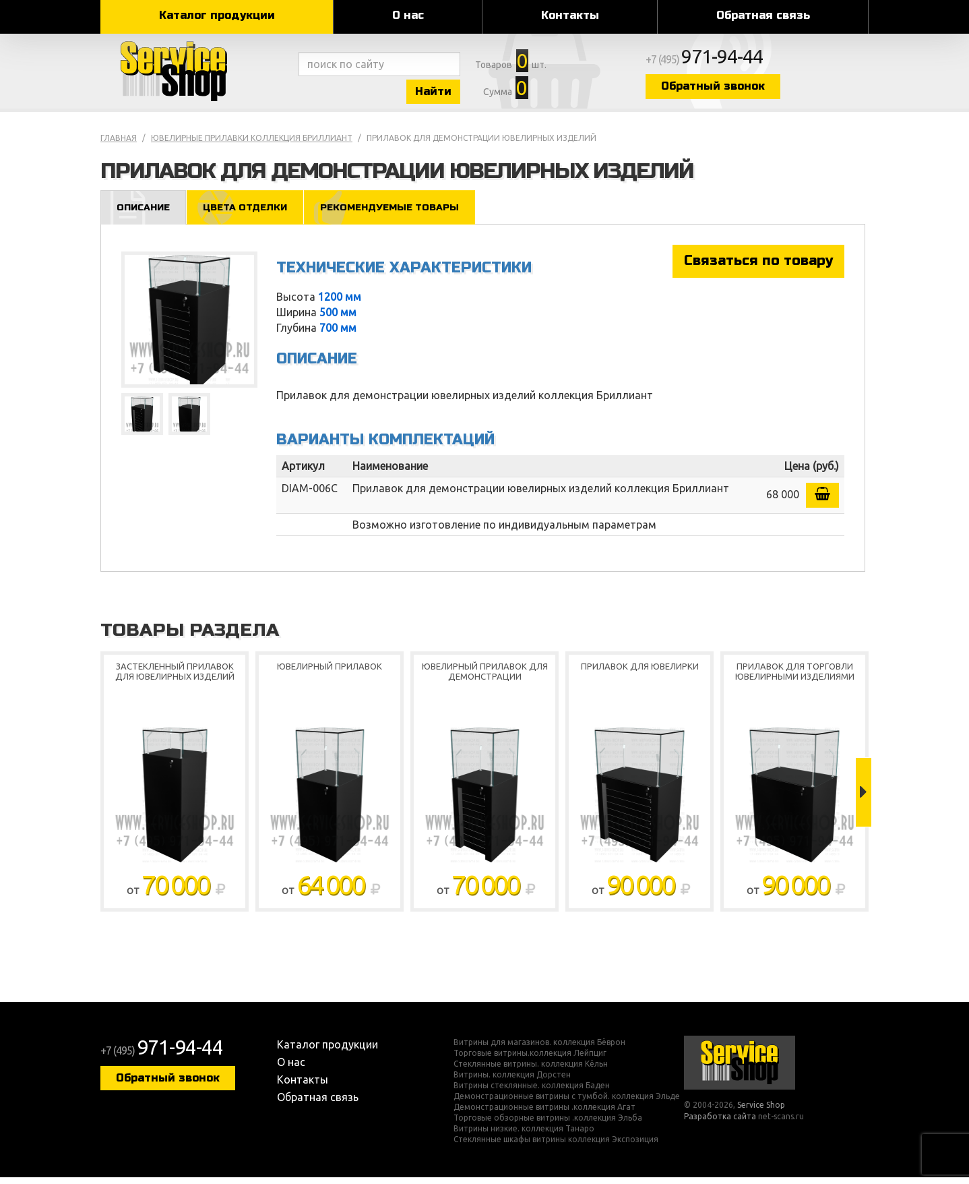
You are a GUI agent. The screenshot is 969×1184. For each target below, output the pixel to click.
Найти (451, 93)
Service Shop (196, 74)
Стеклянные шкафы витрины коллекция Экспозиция (556, 1146)
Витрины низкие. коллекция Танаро (524, 1135)
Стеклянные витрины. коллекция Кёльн (531, 1071)
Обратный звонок (751, 89)
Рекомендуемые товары (402, 213)
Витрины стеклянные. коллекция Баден (532, 1092)
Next (863, 799)
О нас (408, 15)
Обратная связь (763, 15)
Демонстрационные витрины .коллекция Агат (544, 1114)
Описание (145, 213)
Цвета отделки (251, 213)
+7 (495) (744, 62)
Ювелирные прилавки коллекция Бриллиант (251, 144)
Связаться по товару (758, 267)
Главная (118, 144)
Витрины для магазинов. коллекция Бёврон (539, 1049)
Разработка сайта (720, 1123)
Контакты (570, 15)
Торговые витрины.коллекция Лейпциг (530, 1060)
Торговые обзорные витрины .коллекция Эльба (548, 1125)
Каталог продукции (217, 15)
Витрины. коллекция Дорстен (512, 1081)
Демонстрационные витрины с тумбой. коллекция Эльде (567, 1103)
